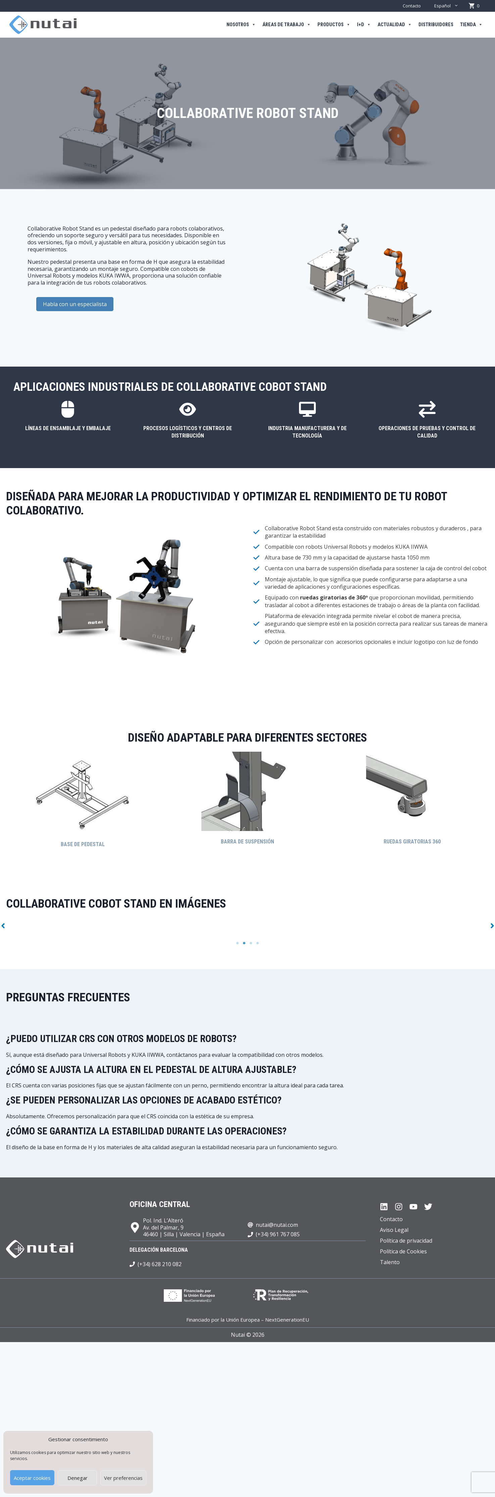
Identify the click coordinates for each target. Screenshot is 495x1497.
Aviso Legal (394, 1379)
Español (449, 6)
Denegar (77, 1477)
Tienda (471, 25)
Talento (390, 1412)
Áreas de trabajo (286, 25)
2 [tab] (244, 1093)
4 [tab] (257, 1093)
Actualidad (395, 25)
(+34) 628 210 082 (160, 1413)
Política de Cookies (403, 1401)
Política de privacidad (406, 1390)
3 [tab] (251, 1093)
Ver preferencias (123, 1477)
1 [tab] (237, 1093)
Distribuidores (435, 25)
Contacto (412, 6)
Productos (333, 25)
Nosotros (241, 25)
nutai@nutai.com (277, 1374)
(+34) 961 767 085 (278, 1384)
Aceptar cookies (32, 1477)
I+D (364, 25)
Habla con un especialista (75, 304)
